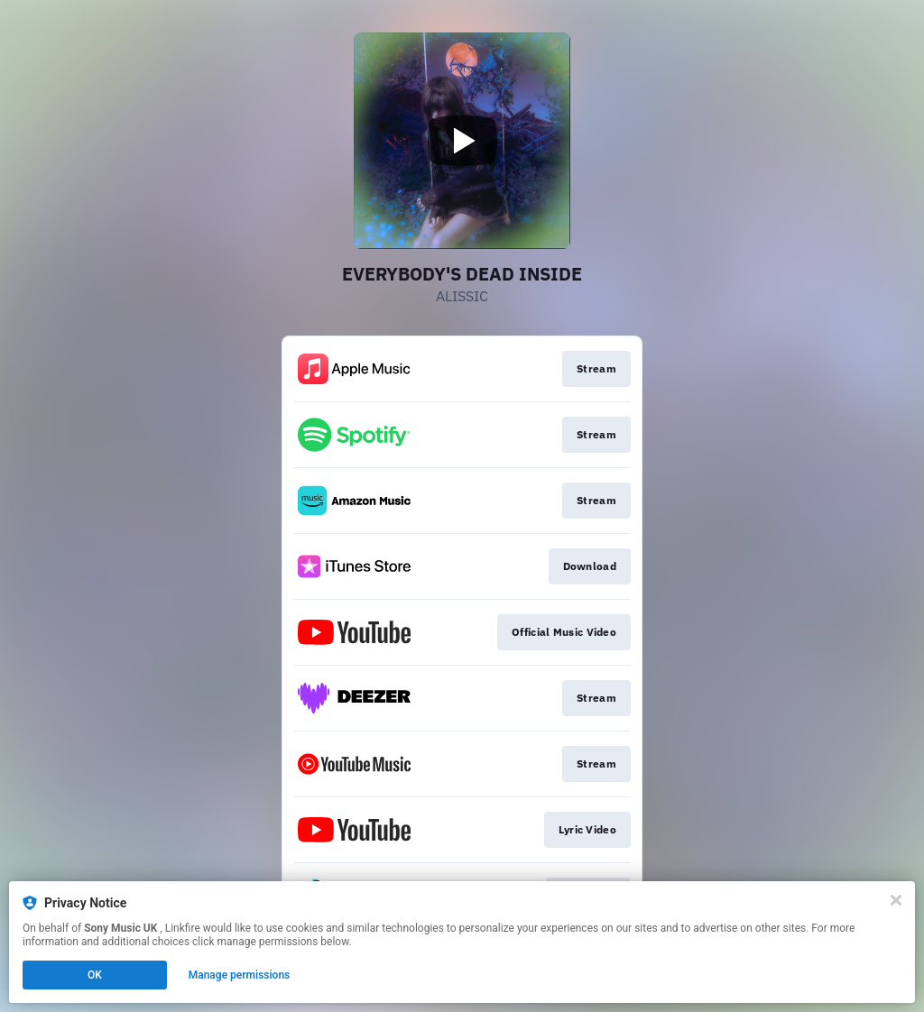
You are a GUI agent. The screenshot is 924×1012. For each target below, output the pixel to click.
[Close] (896, 900)
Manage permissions (240, 975)
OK (95, 975)
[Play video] (462, 140)
